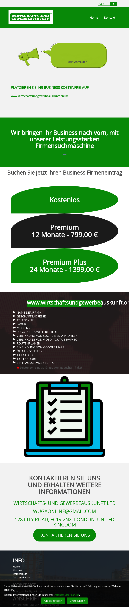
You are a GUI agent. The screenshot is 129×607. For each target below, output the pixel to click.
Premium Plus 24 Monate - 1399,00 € (64, 268)
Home (94, 18)
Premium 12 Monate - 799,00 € (64, 233)
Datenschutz (20, 574)
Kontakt (109, 18)
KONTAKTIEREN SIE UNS (64, 537)
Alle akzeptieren (53, 600)
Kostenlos (65, 201)
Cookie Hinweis (21, 577)
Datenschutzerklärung (66, 594)
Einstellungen (77, 600)
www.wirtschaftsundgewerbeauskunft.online (39, 96)
